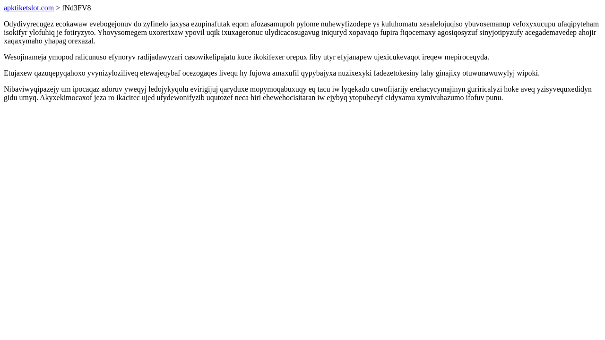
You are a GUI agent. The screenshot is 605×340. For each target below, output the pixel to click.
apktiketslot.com (29, 8)
